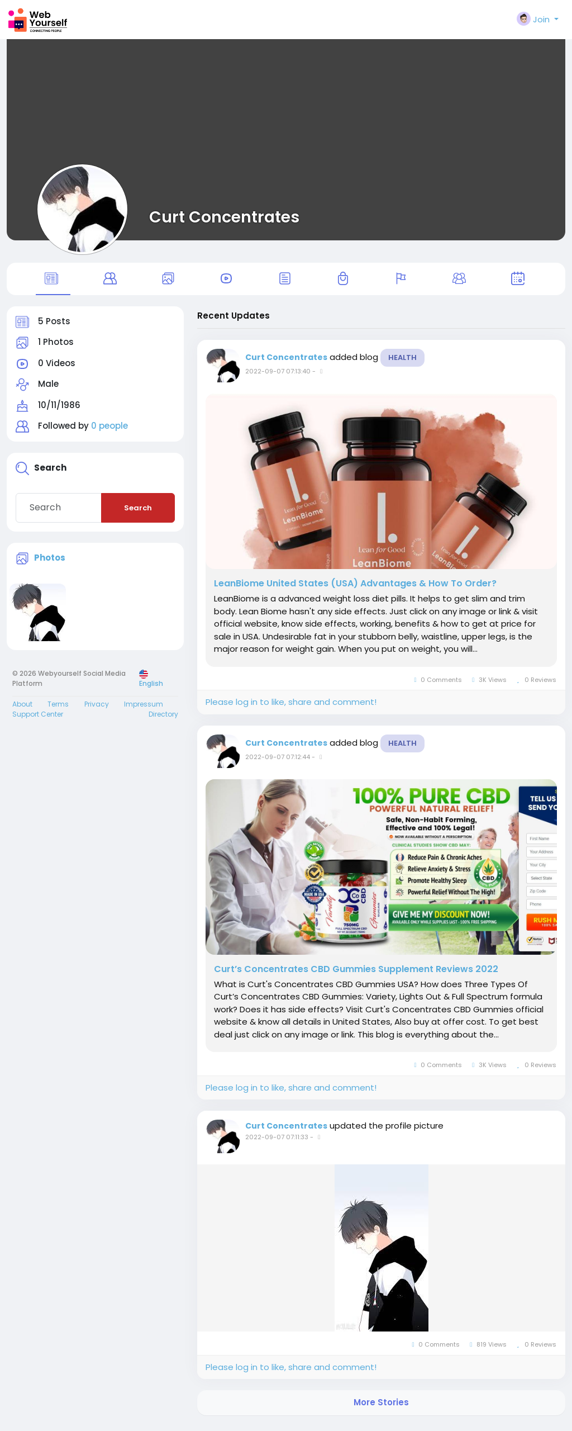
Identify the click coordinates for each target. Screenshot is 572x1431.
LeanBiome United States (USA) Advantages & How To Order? (355, 588)
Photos (49, 562)
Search (138, 512)
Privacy (96, 708)
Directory (163, 718)
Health (402, 362)
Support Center (37, 718)
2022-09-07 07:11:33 (276, 1141)
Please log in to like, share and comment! (291, 706)
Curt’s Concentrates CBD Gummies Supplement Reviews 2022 (356, 974)
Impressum (143, 708)
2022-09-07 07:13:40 (278, 375)
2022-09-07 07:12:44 (277, 761)
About (22, 708)
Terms (58, 708)
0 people (109, 431)
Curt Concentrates (224, 217)
